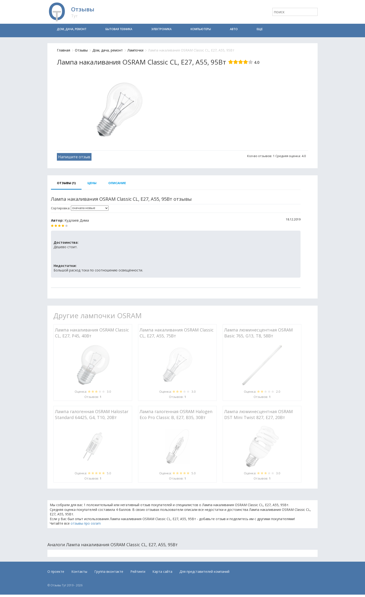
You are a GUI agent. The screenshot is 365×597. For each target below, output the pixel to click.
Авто (234, 29)
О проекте (55, 571)
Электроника (161, 29)
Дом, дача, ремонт (72, 29)
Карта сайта (162, 571)
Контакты (79, 571)
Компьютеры (201, 29)
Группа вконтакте (108, 571)
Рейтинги (137, 571)
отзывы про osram (86, 523)
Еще (260, 29)
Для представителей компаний (204, 571)
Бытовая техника (118, 29)
